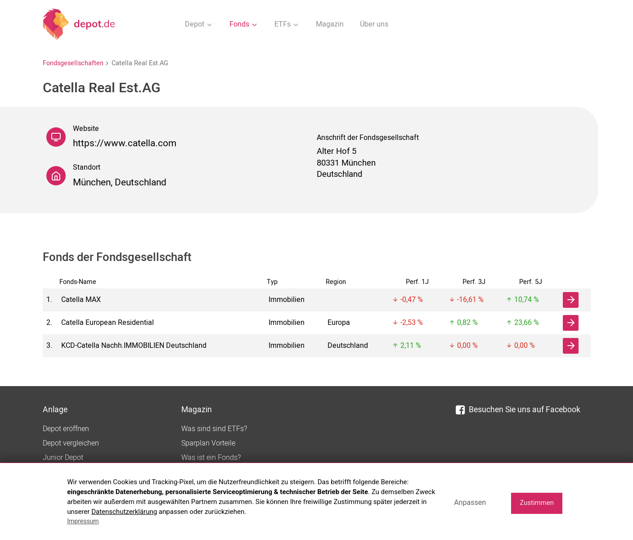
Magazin (330, 24)
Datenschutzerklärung (124, 512)
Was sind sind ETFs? (214, 428)
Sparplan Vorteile (208, 443)
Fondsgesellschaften (73, 63)
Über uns (374, 24)
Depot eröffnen (66, 428)
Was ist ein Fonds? (211, 457)
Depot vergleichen (71, 443)
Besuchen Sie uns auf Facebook (518, 409)
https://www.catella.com (124, 143)
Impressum (83, 521)
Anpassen (470, 502)
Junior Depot (63, 457)
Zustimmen (537, 503)
